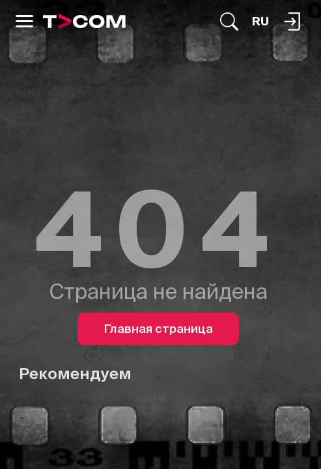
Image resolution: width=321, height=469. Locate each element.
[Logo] (84, 21)
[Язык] (260, 21)
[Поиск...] (229, 21)
